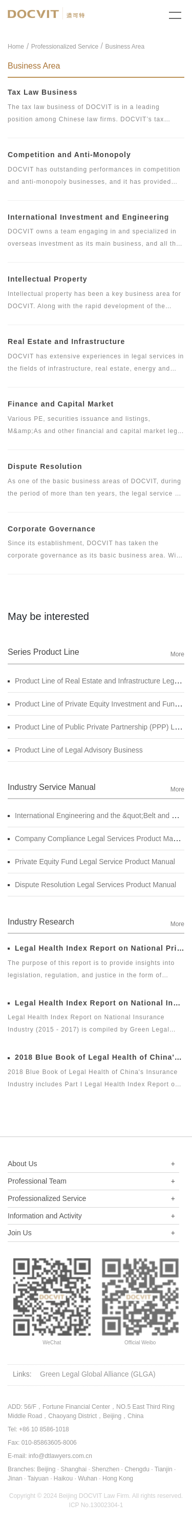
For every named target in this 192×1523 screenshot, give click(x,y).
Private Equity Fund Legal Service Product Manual (91, 861)
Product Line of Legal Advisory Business (75, 750)
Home (16, 46)
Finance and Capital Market (61, 404)
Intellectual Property (48, 279)
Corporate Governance (52, 529)
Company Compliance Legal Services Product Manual (97, 838)
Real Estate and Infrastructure (66, 341)
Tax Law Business (42, 92)
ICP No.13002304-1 (96, 1505)
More (177, 654)
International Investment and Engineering (88, 217)
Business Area (124, 46)
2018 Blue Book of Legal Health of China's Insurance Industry (96, 1057)
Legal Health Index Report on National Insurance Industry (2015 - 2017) (96, 1003)
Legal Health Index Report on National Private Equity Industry (96, 948)
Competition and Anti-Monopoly (69, 155)
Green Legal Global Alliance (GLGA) (98, 1374)
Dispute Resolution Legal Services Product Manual (92, 885)
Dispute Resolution (45, 466)
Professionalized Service (64, 46)
